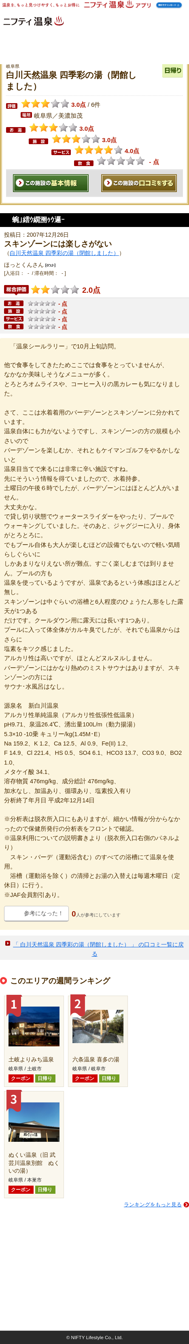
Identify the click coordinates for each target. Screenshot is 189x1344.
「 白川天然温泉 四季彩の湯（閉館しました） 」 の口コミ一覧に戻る (98, 949)
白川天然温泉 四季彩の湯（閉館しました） (64, 253)
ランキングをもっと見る (153, 1204)
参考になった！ (44, 913)
